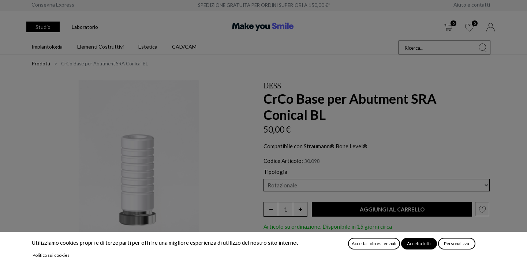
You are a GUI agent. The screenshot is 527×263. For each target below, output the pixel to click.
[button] (391, 209)
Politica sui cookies (51, 255)
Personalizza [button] (456, 243)
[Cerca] (482, 47)
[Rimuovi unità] (271, 209)
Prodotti (41, 63)
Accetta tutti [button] (419, 243)
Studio (43, 27)
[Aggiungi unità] (300, 209)
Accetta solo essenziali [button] (374, 243)
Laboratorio (85, 27)
